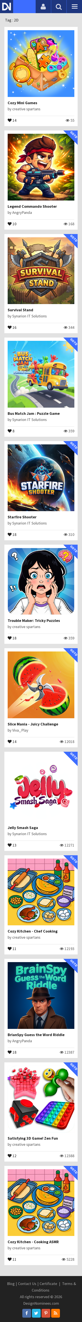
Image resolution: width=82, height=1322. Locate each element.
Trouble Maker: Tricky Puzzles (34, 620)
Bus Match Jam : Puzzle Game (34, 413)
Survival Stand (20, 309)
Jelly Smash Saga (23, 827)
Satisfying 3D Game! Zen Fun (33, 1138)
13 (12, 845)
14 (12, 120)
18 (12, 534)
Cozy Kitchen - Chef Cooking (33, 931)
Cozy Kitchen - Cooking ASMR (33, 1241)
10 (12, 223)
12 (12, 1155)
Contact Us (27, 1283)
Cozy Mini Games (22, 102)
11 (12, 948)
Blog (11, 1283)
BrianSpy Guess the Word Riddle (36, 1034)
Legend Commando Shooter (32, 206)
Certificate (48, 1283)
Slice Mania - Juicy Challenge (33, 724)
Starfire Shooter (22, 516)
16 (12, 327)
